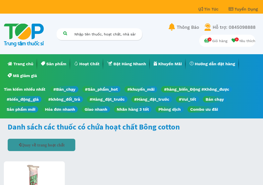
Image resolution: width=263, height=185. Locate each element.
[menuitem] (20, 64)
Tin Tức (209, 9)
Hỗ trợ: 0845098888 (234, 27)
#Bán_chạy (64, 89)
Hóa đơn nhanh (60, 109)
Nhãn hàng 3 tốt (133, 109)
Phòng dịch (169, 109)
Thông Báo (188, 27)
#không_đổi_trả (64, 99)
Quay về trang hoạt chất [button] (43, 145)
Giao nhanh (96, 109)
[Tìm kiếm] (65, 33)
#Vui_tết (187, 99)
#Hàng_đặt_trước (107, 99)
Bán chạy (215, 99)
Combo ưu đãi (204, 109)
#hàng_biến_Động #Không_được (196, 89)
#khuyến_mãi (140, 89)
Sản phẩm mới (21, 109)
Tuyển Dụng (243, 9)
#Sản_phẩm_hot (101, 89)
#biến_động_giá (23, 99)
